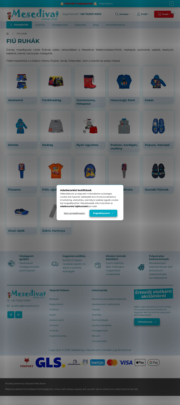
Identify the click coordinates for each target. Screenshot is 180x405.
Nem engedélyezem (74, 213)
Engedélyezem (101, 213)
